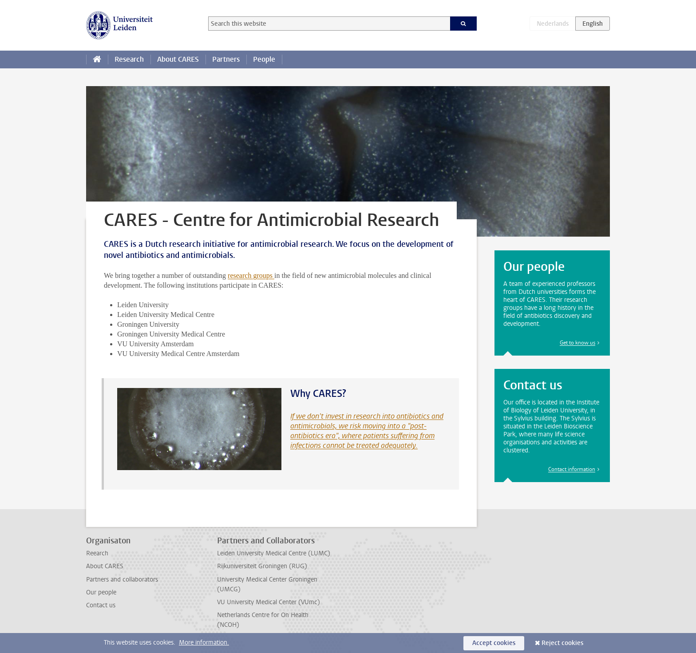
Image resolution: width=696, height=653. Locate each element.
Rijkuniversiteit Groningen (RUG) (262, 566)
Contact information (571, 469)
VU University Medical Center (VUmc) (268, 602)
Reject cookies (562, 643)
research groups (251, 275)
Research (129, 59)
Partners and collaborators (122, 579)
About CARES (178, 59)
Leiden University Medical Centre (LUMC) (273, 553)
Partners (226, 59)
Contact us (100, 605)
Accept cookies (493, 643)
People (264, 59)
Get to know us (577, 342)
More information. (204, 642)
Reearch (97, 553)
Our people (101, 592)
